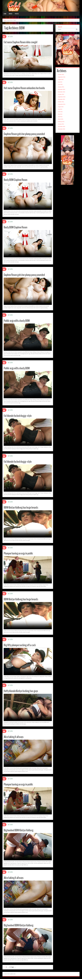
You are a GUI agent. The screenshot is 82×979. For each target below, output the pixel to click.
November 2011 (61, 99)
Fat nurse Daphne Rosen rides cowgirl (23, 42)
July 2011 (60, 109)
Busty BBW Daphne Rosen (17, 179)
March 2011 (60, 119)
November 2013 (61, 91)
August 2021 (61, 79)
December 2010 (61, 126)
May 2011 (60, 114)
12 (10, 967)
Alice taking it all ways (15, 736)
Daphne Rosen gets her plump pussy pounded (27, 133)
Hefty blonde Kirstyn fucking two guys (23, 690)
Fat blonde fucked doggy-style (19, 415)
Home (5, 14)
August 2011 (61, 106)
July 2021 (60, 82)
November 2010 (61, 129)
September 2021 (61, 77)
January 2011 (61, 124)
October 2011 (61, 101)
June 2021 (60, 84)
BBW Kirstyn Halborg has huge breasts (23, 507)
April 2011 (60, 116)
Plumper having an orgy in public (20, 553)
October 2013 (61, 94)
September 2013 (61, 96)
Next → (13, 967)
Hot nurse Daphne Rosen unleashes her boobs (27, 87)
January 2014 (61, 87)
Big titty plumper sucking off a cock (22, 644)
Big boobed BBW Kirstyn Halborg (21, 830)
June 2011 (60, 111)
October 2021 (61, 74)
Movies (10, 14)
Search (60, 27)
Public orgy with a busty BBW (18, 320)
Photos (17, 14)
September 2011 (61, 104)
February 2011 (61, 121)
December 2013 (61, 89)
